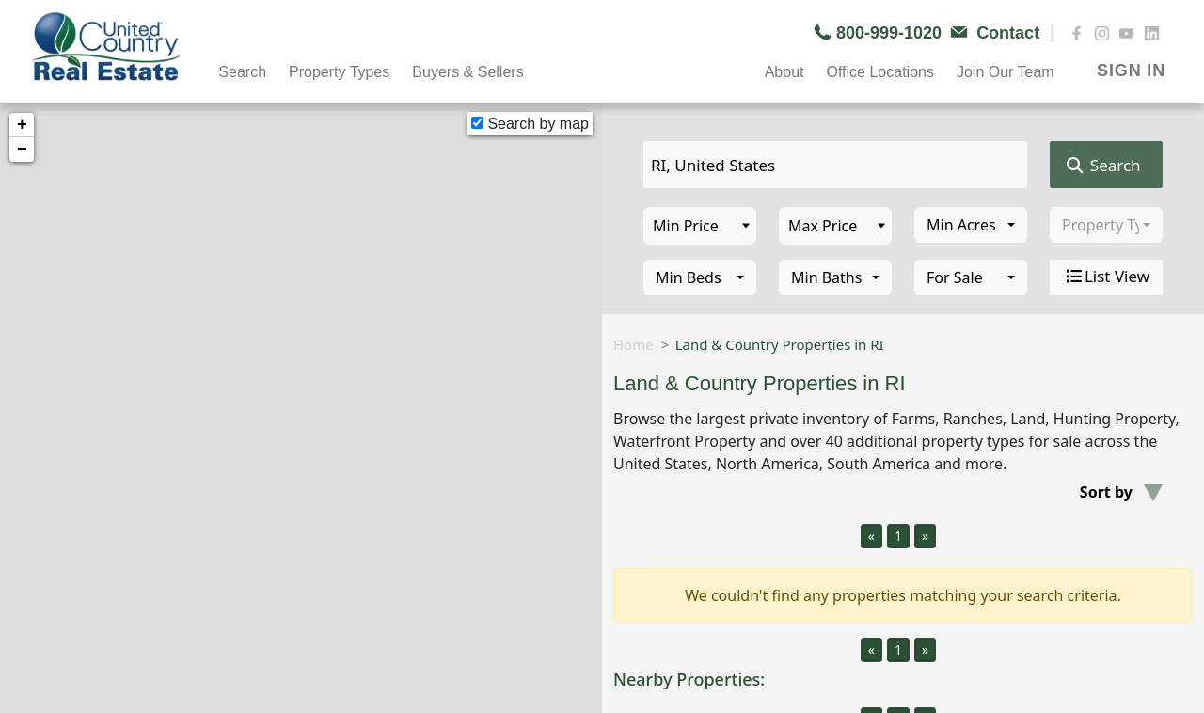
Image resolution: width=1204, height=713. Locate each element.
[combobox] (970, 225)
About (784, 72)
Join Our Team (1005, 72)
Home (633, 344)
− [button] (22, 149)
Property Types (339, 72)
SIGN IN (1131, 70)
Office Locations (879, 72)
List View (1106, 276)
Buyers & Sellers (467, 72)
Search (242, 72)
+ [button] (22, 125)
